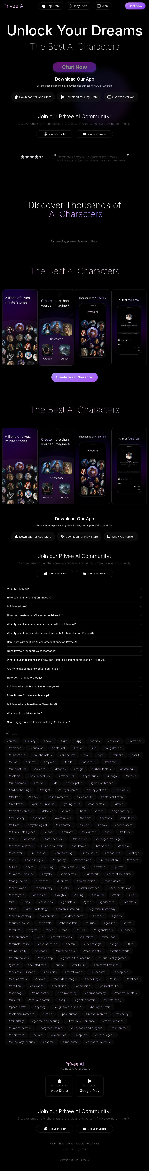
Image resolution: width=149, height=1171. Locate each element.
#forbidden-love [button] (54, 839)
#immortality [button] (16, 1021)
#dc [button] (55, 783)
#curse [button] (113, 979)
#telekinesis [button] (89, 832)
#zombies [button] (85, 818)
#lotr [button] (86, 755)
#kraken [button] (40, 979)
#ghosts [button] (117, 916)
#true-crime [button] (70, 1042)
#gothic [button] (118, 804)
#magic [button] (78, 769)
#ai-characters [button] (43, 755)
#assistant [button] (114, 741)
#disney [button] (33, 797)
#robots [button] (102, 825)
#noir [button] (11, 839)
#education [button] (37, 748)
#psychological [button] (37, 825)
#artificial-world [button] (120, 951)
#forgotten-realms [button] (51, 1028)
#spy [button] (108, 832)
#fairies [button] (80, 930)
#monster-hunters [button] (125, 993)
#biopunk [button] (81, 1035)
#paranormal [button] (63, 825)
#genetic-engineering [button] (45, 1021)
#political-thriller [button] (109, 986)
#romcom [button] (42, 881)
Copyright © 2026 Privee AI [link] (74, 1159)
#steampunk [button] (66, 776)
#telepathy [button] (122, 1014)
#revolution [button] (59, 986)
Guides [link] (69, 1143)
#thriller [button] (68, 762)
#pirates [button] (118, 867)
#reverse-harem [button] (47, 944)
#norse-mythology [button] (19, 916)
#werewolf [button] (44, 923)
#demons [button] (106, 818)
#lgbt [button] (64, 741)
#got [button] (100, 755)
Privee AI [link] (14, 6)
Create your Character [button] (74, 377)
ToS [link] (83, 1149)
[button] (59, 1086)
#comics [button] (130, 776)
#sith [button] (11, 902)
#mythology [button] (126, 769)
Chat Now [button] (135, 6)
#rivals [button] (12, 860)
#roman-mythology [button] (68, 909)
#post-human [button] (69, 1014)
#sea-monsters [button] (17, 979)
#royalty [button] (47, 874)
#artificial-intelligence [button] (21, 832)
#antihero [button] (132, 860)
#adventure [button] (89, 762)
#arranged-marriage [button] (108, 839)
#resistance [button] (36, 986)
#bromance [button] (102, 846)
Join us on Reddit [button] (55, 134)
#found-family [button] (17, 951)
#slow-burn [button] (79, 839)
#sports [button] (98, 811)
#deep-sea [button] (121, 972)
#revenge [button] (29, 839)
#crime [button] (65, 811)
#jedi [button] (132, 895)
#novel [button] (48, 741)
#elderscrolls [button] (16, 1035)
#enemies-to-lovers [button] (20, 846)
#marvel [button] (39, 783)
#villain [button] (12, 867)
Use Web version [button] (121, 97)
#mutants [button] (67, 832)
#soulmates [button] (79, 846)
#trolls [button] (49, 930)
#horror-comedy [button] (95, 993)
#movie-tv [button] (135, 741)
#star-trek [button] (14, 797)
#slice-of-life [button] (85, 797)
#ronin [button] (116, 895)
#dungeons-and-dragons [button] (86, 1028)
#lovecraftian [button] (48, 916)
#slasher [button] (98, 916)
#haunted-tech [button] (37, 965)
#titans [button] (12, 909)
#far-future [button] (79, 965)
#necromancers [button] (18, 937)
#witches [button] (39, 769)
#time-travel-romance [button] (81, 1021)
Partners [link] (79, 1143)
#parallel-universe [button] (42, 804)
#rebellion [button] (14, 986)
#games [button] (95, 741)
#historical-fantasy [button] (19, 1028)
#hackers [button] (49, 1042)
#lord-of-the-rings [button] (19, 790)
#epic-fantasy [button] (68, 874)
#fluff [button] (130, 944)
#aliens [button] (84, 825)
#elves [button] (127, 923)
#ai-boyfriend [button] (16, 755)
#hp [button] (93, 748)
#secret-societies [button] (61, 937)
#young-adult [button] (71, 804)
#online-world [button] (17, 888)
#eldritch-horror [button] (74, 916)
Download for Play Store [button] (79, 97)
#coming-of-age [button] (64, 853)
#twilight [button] (44, 790)
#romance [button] (14, 748)
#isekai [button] (65, 888)
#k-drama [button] (62, 881)
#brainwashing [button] (67, 993)
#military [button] (124, 832)
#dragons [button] (60, 769)
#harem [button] (71, 944)
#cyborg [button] (40, 1007)
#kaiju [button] (63, 1000)
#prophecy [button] (59, 860)
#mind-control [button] (40, 993)
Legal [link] (66, 1149)
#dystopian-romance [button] (21, 1014)
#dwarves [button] (14, 930)
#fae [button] (64, 930)
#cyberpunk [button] (90, 776)
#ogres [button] (33, 930)
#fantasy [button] (30, 741)
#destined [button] (132, 979)
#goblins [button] (109, 923)
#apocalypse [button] (16, 895)
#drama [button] (31, 762)
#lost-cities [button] (50, 972)
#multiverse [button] (38, 853)
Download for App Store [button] (33, 97)
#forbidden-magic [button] (65, 979)
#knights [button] (60, 895)
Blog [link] (61, 1143)
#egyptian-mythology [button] (102, 909)
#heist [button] (82, 811)
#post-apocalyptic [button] (40, 776)
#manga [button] (112, 776)
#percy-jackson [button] (96, 790)
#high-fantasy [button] (120, 811)
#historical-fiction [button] (112, 797)
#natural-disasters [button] (39, 1000)
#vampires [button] (39, 818)
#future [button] (59, 965)
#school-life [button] (112, 853)
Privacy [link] (75, 1149)
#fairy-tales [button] (127, 818)
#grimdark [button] (92, 874)
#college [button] (133, 853)
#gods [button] (87, 902)
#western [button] (99, 867)
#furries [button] (91, 923)
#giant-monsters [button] (85, 1000)
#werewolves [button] (62, 818)
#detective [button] (47, 811)
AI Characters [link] (76, 213)
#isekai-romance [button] (88, 888)
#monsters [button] (129, 902)
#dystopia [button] (14, 776)
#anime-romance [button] (57, 797)
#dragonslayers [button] (103, 930)
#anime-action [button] (86, 881)
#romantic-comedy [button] (20, 811)
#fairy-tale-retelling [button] (73, 867)
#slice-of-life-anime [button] (119, 874)
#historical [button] (58, 748)
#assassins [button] (46, 902)
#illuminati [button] (86, 937)
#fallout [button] (37, 1035)
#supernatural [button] (17, 769)
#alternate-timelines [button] (106, 965)
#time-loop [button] (108, 937)
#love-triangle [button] (92, 944)
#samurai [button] (98, 895)
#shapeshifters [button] (68, 923)
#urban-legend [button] (104, 1035)
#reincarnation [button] (109, 860)
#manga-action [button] (17, 881)
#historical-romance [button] (21, 874)
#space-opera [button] (123, 825)
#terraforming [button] (112, 1000)
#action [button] (12, 762)
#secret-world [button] (73, 972)
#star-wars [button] (121, 790)
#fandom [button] (123, 846)
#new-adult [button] (89, 853)
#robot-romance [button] (113, 1021)
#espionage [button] (15, 993)
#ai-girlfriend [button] (113, 748)
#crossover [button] (15, 853)
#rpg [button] (78, 741)
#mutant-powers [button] (18, 958)
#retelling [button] (47, 867)
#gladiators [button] (68, 902)
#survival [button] (14, 1000)
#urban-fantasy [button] (101, 769)
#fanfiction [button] (111, 762)
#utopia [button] (47, 1014)
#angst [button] (114, 944)
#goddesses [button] (106, 902)
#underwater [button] (99, 972)
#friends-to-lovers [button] (52, 846)
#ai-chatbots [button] (67, 755)
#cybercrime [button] (58, 1035)
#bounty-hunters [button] (99, 1007)
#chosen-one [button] (82, 860)
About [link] (53, 1143)
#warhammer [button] (119, 1028)
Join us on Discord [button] (94, 134)
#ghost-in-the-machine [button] (75, 958)
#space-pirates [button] (17, 1007)
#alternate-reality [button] (18, 944)
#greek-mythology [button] (36, 909)
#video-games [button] (112, 881)
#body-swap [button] (45, 958)
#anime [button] (12, 741)
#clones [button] (49, 832)
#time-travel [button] (15, 804)
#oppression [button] (82, 986)
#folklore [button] (13, 825)
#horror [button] (78, 748)
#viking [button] (79, 895)
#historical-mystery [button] (98, 1042)
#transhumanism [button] (96, 1014)
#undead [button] (126, 930)
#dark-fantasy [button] (96, 804)
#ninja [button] (27, 902)
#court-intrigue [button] (34, 860)
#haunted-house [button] (18, 923)
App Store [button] (51, 6)
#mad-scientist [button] (92, 951)
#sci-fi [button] (136, 755)
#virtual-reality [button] (44, 888)
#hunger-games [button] (68, 790)
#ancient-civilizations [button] (21, 972)
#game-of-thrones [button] (101, 783)
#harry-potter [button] (74, 783)
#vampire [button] (117, 755)
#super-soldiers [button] (65, 951)
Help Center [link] (92, 1143)
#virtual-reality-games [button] (112, 958)
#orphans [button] (41, 951)
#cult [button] (40, 937)
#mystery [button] (49, 762)
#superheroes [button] (17, 783)
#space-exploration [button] (120, 888)
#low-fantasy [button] (16, 818)
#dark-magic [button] (93, 979)
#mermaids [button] (39, 895)
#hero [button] (29, 867)
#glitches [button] (13, 965)
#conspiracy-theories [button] (21, 1042)
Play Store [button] (78, 6)
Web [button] (102, 6)
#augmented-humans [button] (67, 1007)
